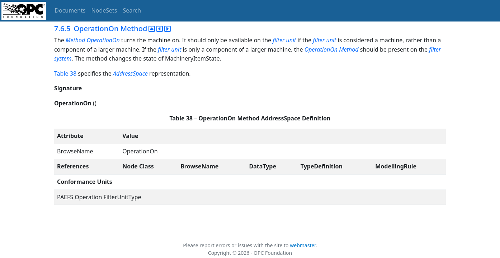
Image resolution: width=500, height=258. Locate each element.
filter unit (284, 40)
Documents (70, 10)
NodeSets (104, 10)
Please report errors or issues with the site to (236, 245)
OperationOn (321, 49)
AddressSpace (130, 73)
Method (348, 49)
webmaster (303, 245)
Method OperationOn (93, 40)
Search (132, 10)
